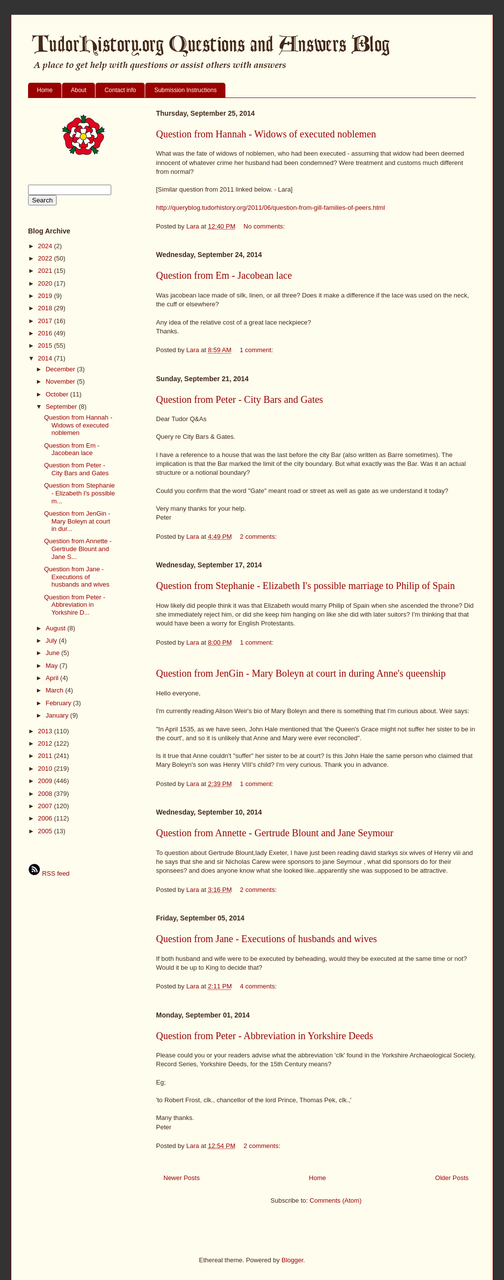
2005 (46, 831)
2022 (46, 258)
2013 (46, 731)
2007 (46, 806)
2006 (46, 818)
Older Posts (452, 1178)
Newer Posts (181, 1178)
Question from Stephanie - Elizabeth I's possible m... (79, 493)
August (56, 628)
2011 (46, 755)
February (59, 703)
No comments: (265, 226)
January (58, 715)
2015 (46, 345)
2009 (46, 781)
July (52, 640)
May (53, 665)
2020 (46, 283)
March (55, 690)
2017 (46, 321)
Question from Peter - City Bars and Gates (239, 399)
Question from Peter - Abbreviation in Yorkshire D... (74, 604)
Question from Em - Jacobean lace (224, 275)
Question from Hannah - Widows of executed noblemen (266, 134)
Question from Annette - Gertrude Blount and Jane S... (77, 548)
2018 (46, 308)
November (61, 381)
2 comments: (259, 536)
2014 (46, 358)
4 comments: (259, 986)
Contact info (120, 90)
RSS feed (48, 873)
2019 (46, 295)
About (78, 90)
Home (45, 90)
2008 (46, 793)
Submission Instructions (185, 90)
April (53, 678)
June (54, 652)
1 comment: (257, 350)
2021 (46, 270)
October (58, 394)
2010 (46, 768)
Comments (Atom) (335, 1200)
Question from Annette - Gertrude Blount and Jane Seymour (274, 832)
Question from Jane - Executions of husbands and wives (266, 938)
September (62, 406)
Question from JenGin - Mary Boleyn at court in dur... (77, 521)
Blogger (292, 1260)
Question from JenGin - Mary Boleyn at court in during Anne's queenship (301, 673)
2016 (46, 333)
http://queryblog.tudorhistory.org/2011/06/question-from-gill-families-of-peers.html (270, 207)
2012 (46, 743)
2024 (46, 246)
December (61, 369)
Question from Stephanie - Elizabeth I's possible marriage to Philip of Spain (305, 585)
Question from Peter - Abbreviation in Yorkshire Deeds (264, 1035)
